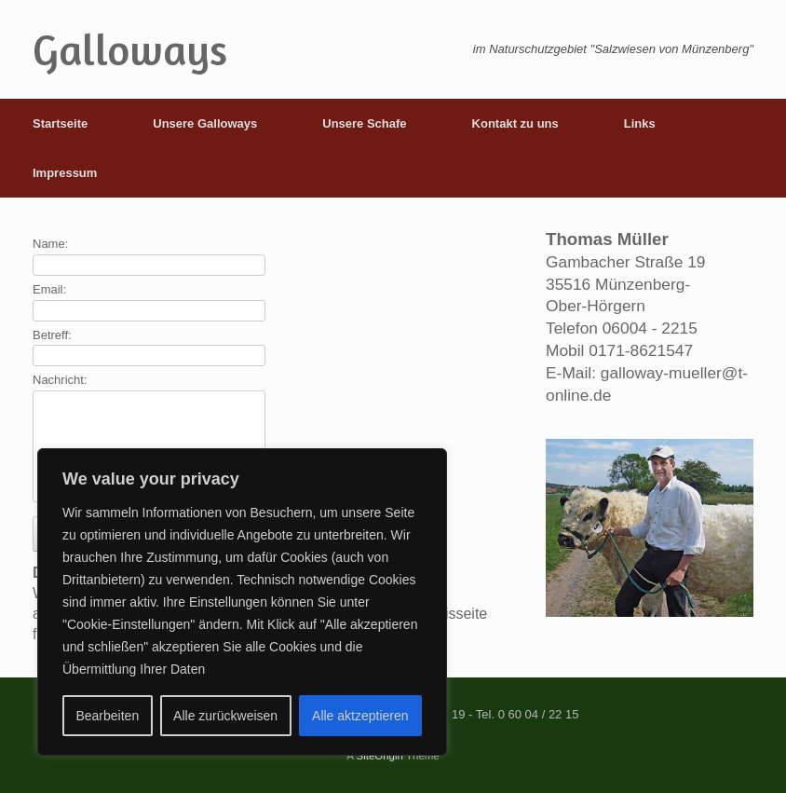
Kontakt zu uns (515, 123)
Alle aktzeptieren (360, 715)
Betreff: (52, 335)
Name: (50, 244)
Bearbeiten (107, 715)
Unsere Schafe (364, 123)
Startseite (60, 123)
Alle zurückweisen (225, 715)
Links (640, 123)
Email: (49, 289)
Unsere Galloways (205, 123)
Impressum (65, 173)
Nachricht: (60, 380)
